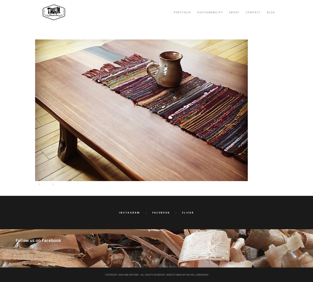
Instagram (129, 212)
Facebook (161, 212)
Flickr (188, 212)
